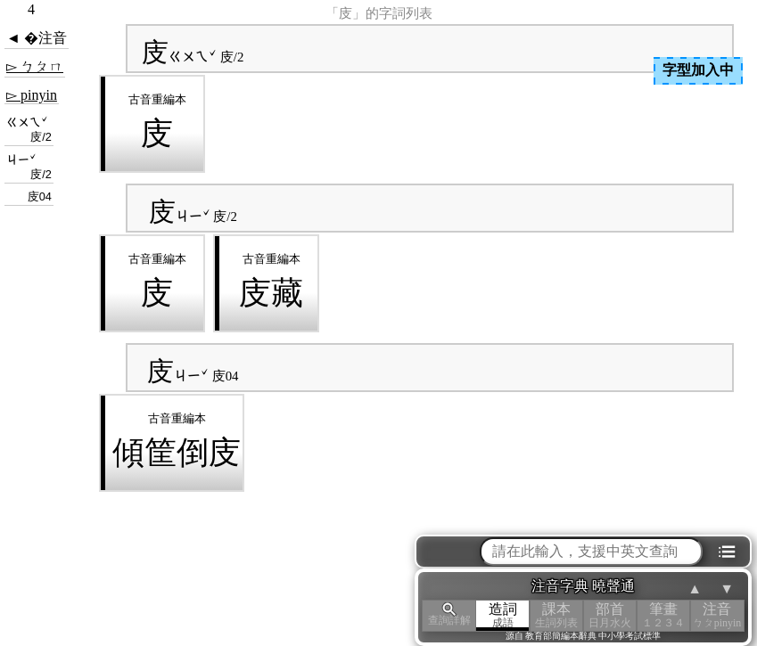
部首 (610, 615)
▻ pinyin (31, 94)
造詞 (503, 615)
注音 (717, 615)
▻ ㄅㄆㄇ (34, 66)
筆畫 (663, 615)
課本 (556, 615)
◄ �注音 (36, 37)
